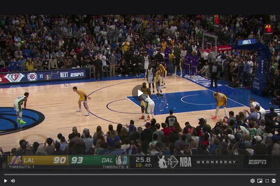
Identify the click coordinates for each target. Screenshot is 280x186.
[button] (6, 181)
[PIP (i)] (260, 181)
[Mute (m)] (13, 181)
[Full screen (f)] (267, 181)
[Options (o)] (252, 181)
